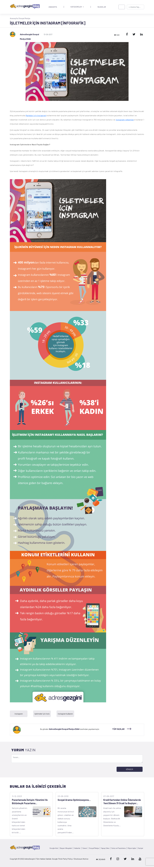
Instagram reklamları (125, 120)
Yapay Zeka (105, 848)
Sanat (84, 848)
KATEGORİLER (77, 7)
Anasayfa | (14, 18)
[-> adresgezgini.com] (135, 7)
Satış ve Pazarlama (118, 848)
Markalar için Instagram (36, 115)
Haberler (77, 848)
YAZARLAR (101, 7)
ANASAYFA (53, 7)
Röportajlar (132, 848)
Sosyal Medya (24, 18)
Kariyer (140, 848)
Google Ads (54, 848)
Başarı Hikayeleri (66, 848)
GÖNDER (129, 769)
